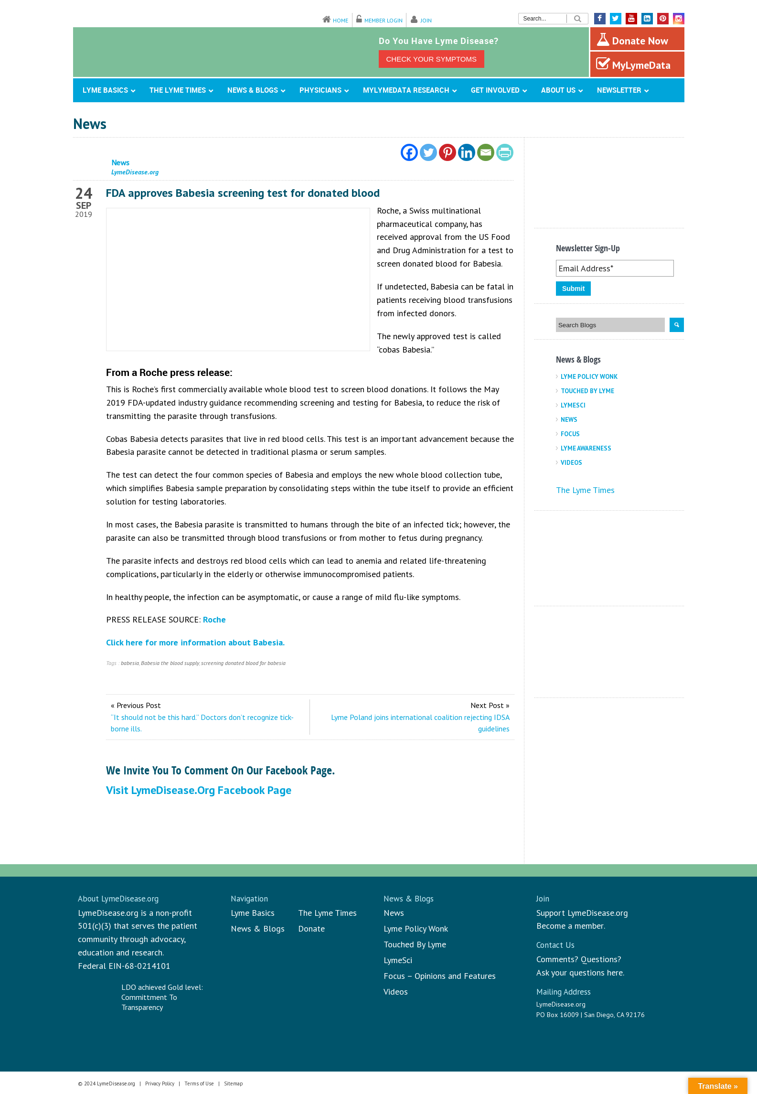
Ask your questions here (579, 972)
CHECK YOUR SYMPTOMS (431, 59)
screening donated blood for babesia (243, 662)
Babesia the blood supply (170, 662)
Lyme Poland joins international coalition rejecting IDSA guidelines (420, 723)
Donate (311, 928)
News (569, 420)
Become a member (570, 925)
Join (426, 20)
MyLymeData (633, 64)
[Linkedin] (466, 152)
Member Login (383, 20)
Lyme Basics (253, 912)
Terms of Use (199, 1083)
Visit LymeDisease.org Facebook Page (198, 790)
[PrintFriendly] (504, 152)
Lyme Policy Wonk (589, 377)
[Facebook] (409, 152)
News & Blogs (258, 928)
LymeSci (573, 405)
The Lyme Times (585, 489)
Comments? (557, 959)
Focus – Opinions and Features (440, 975)
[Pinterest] (447, 152)
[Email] (485, 152)
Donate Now (632, 39)
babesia (130, 662)
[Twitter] (428, 152)
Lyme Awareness (586, 448)
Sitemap (233, 1083)
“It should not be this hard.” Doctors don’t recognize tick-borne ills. (202, 723)
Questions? (601, 959)
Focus (570, 434)
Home (340, 20)
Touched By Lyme (587, 391)
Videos (571, 463)
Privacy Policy (159, 1083)
